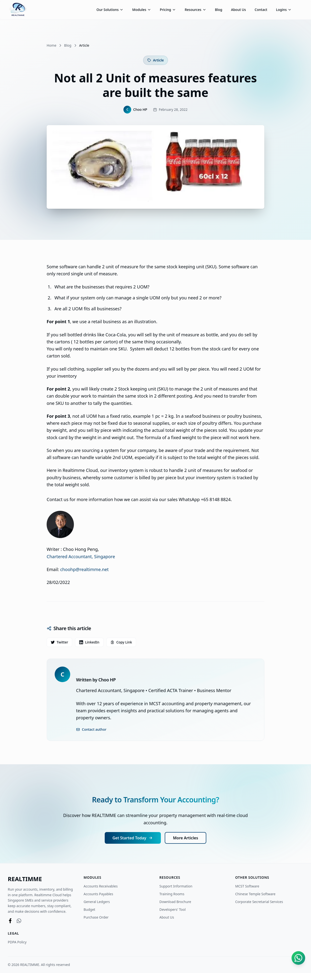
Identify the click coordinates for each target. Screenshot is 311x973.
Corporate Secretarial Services (261, 901)
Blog (218, 9)
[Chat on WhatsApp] (298, 959)
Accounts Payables (98, 894)
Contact (261, 9)
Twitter (59, 642)
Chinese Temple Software (257, 894)
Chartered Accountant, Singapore (81, 556)
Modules (141, 9)
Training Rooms (171, 894)
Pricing (168, 9)
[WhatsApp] (19, 920)
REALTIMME (25, 879)
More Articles (185, 838)
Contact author (91, 729)
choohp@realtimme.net (84, 569)
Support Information (175, 886)
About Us (238, 9)
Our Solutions (109, 9)
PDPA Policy (17, 942)
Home (51, 45)
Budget (89, 909)
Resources (195, 9)
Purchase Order (96, 917)
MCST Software (249, 886)
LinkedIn (89, 642)
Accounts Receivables (101, 886)
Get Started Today (132, 838)
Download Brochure (177, 901)
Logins (284, 9)
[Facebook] (10, 920)
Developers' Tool (174, 909)
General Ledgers (97, 901)
